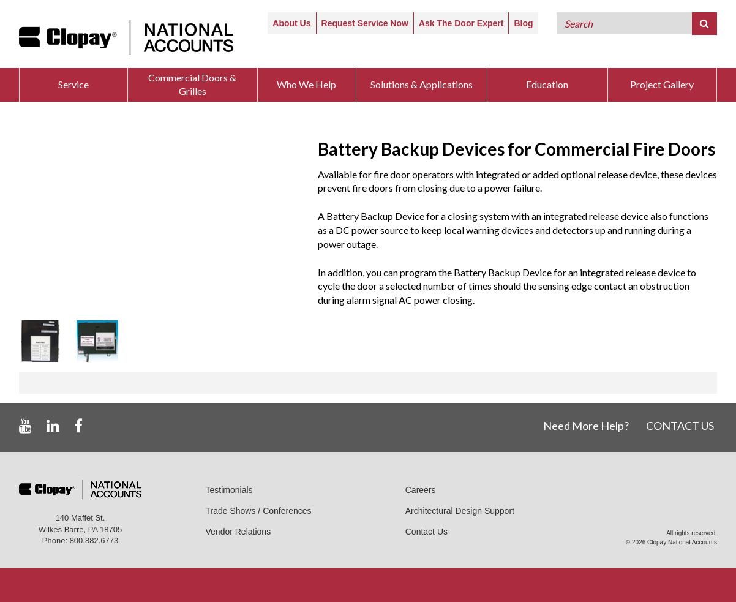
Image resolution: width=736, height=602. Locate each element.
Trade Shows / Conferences (259, 511)
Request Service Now (364, 23)
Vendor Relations (238, 531)
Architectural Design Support (459, 511)
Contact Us (426, 531)
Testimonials (229, 490)
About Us (291, 23)
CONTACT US (680, 425)
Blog (523, 23)
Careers (420, 490)
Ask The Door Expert (461, 23)
